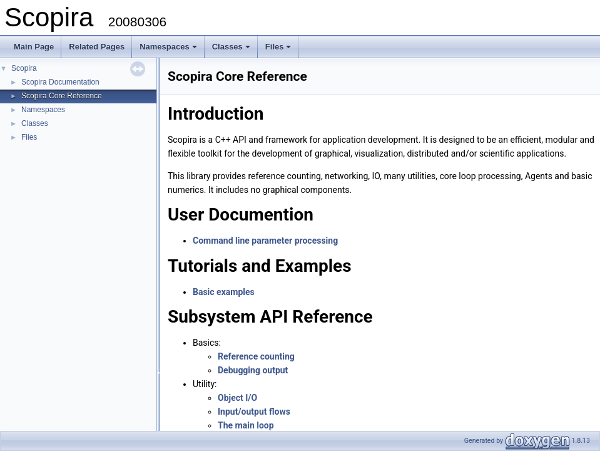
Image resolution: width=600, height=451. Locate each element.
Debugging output (253, 370)
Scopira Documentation (60, 82)
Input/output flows (254, 412)
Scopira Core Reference (61, 95)
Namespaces (169, 50)
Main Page (34, 46)
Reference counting (256, 356)
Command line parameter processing (265, 241)
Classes (232, 50)
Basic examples (224, 292)
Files (279, 50)
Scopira (24, 68)
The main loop (246, 425)
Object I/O (237, 398)
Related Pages (97, 46)
